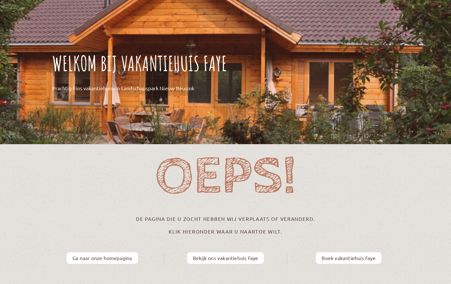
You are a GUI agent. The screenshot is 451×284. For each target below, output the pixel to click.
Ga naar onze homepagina (102, 258)
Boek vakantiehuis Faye (348, 258)
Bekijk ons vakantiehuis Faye (225, 258)
